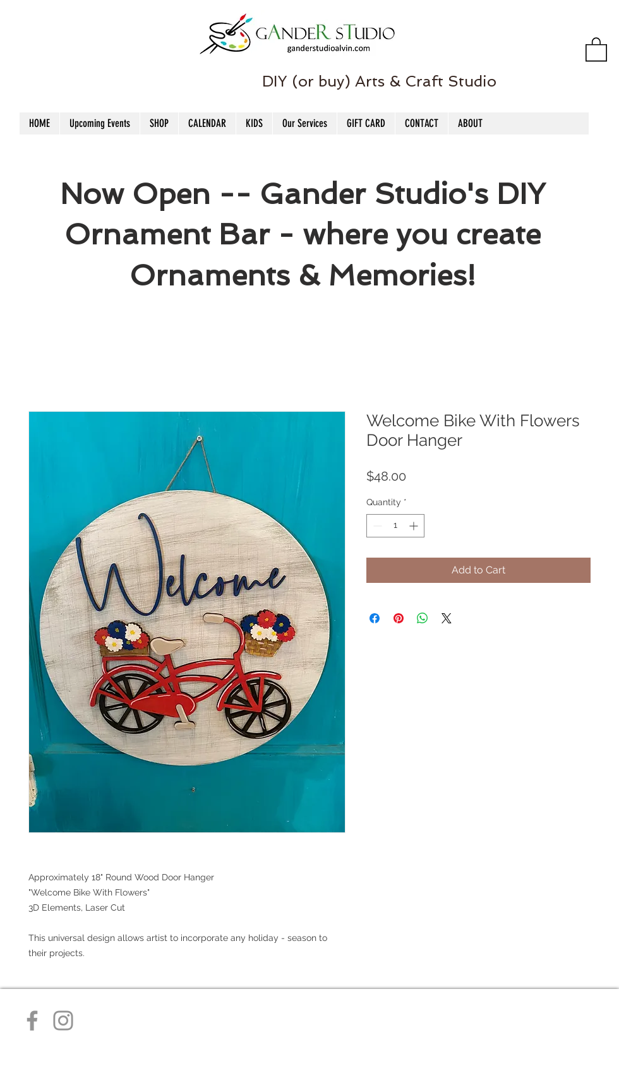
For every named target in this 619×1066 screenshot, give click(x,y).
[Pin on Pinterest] (398, 618)
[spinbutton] (395, 526)
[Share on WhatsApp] (422, 618)
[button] (596, 48)
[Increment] (415, 526)
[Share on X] (446, 618)
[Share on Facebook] (374, 618)
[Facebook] (32, 1020)
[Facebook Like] (30, 57)
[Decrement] (376, 526)
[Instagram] (63, 1020)
